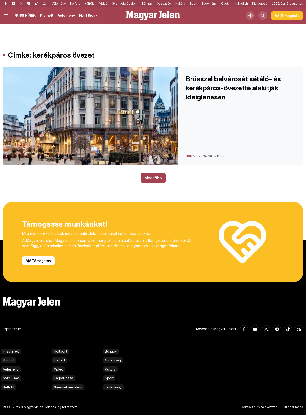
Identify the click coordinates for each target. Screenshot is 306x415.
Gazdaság (164, 3)
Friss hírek (11, 351)
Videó (103, 3)
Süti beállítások (292, 407)
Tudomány (209, 3)
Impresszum (12, 329)
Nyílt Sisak (88, 15)
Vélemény (59, 3)
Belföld (75, 3)
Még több (153, 177)
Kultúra (180, 3)
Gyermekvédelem (124, 3)
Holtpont (60, 351)
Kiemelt (46, 15)
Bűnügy (147, 3)
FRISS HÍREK (25, 15)
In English (241, 3)
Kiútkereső (259, 3)
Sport (193, 3)
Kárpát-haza (63, 378)
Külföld (90, 3)
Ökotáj (225, 3)
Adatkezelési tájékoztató (259, 407)
